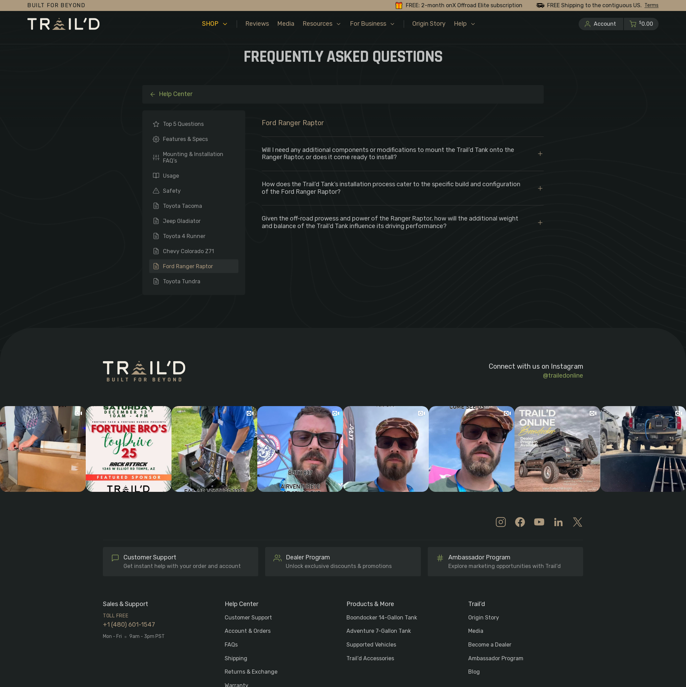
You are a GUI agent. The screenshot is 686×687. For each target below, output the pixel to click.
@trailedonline (563, 375)
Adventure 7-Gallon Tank (378, 631)
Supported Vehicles (371, 644)
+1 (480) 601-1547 (129, 624)
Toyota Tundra (181, 281)
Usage (171, 176)
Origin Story (483, 617)
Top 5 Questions (183, 124)
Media (475, 631)
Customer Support (248, 617)
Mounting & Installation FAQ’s (193, 157)
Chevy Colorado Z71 (188, 251)
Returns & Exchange (251, 671)
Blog (474, 671)
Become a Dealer (489, 644)
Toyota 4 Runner (184, 236)
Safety (172, 191)
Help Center (170, 94)
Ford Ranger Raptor (188, 266)
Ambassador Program (495, 658)
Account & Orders (248, 631)
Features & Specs (185, 139)
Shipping (236, 658)
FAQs (231, 644)
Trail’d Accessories (370, 658)
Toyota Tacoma (182, 206)
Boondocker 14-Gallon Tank (381, 617)
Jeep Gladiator (182, 221)
